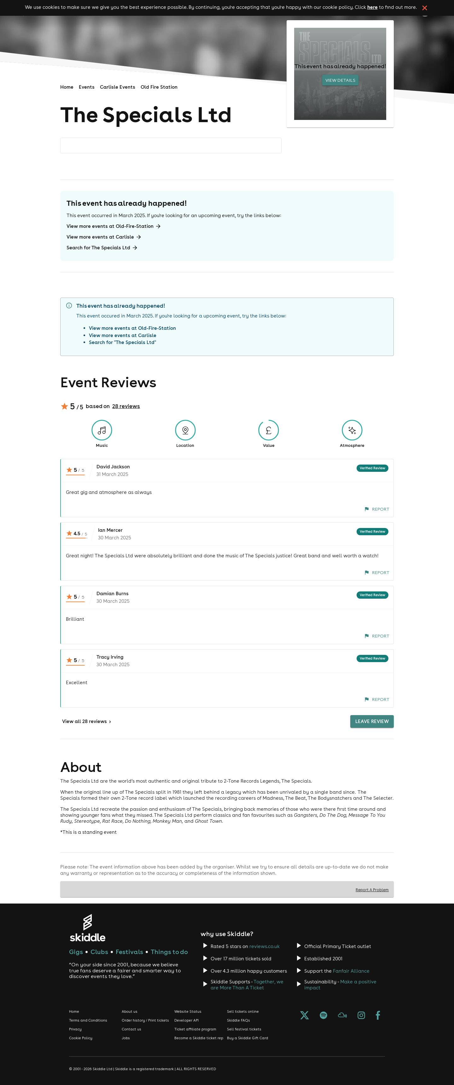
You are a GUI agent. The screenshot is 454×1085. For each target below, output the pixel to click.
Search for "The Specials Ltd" (122, 342)
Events (87, 87)
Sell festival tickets (244, 1029)
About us (129, 1011)
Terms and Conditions (88, 1020)
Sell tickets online (243, 1011)
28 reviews (126, 406)
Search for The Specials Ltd (102, 248)
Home (66, 87)
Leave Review (372, 721)
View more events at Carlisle (104, 237)
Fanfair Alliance (351, 971)
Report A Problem (372, 889)
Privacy (75, 1029)
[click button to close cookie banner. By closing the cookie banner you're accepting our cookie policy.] (424, 8)
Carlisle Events (117, 87)
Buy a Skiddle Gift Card (247, 1038)
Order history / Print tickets (145, 1020)
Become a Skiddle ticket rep (198, 1038)
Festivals (129, 952)
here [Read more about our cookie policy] (372, 7)
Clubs (99, 952)
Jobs (126, 1038)
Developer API (186, 1020)
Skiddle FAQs (238, 1020)
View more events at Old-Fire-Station (114, 226)
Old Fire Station (159, 87)
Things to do (169, 952)
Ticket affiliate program (195, 1029)
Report (377, 509)
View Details (340, 80)
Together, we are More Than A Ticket (247, 985)
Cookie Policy (80, 1038)
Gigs (76, 952)
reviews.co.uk (264, 946)
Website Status (187, 1011)
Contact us (131, 1029)
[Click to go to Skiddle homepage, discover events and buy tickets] (87, 928)
